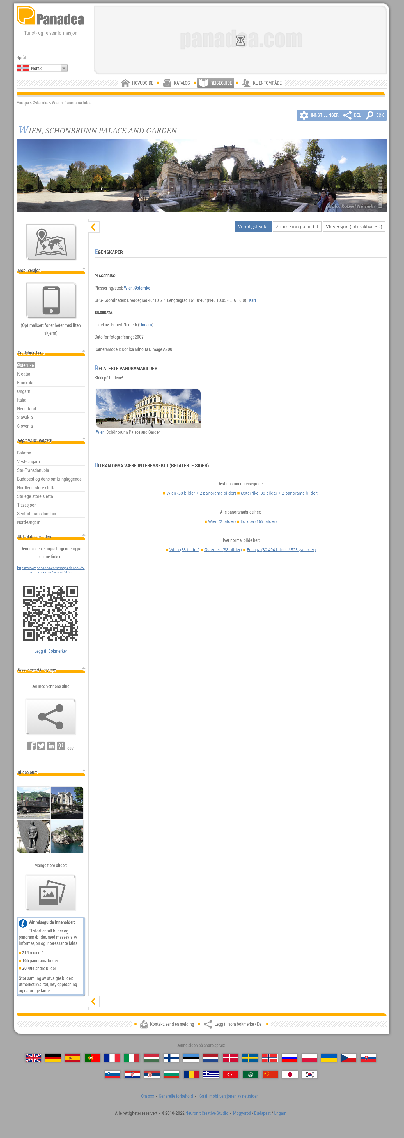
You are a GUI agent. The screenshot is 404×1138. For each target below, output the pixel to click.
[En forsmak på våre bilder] (51, 893)
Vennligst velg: (253, 226)
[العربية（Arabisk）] (251, 1075)
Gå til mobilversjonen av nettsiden (229, 1096)
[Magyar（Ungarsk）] (152, 1058)
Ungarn (145, 324)
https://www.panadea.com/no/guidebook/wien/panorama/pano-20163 (51, 569)
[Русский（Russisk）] (290, 1058)
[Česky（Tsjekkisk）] (349, 1058)
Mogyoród (242, 1113)
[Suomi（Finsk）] (171, 1058)
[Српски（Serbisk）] (152, 1075)
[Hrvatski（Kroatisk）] (132, 1075)
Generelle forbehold (176, 1096)
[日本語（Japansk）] (290, 1075)
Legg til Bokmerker (51, 651)
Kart (252, 300)
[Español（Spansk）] (73, 1058)
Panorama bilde (77, 103)
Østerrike (40, 103)
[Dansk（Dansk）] (230, 1058)
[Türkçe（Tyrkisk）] (231, 1075)
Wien (56, 103)
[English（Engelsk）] (33, 1058)
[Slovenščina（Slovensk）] (113, 1075)
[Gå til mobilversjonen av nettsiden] (51, 300)
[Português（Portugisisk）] (92, 1058)
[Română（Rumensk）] (191, 1075)
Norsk (36, 68)
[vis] (94, 1001)
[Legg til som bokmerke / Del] (51, 717)
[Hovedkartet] (51, 242)
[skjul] (94, 227)
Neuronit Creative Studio (206, 1113)
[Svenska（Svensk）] (250, 1058)
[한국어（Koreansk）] (310, 1075)
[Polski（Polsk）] (309, 1058)
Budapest (262, 1113)
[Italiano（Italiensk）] (132, 1058)
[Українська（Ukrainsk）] (329, 1058)
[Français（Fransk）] (112, 1058)
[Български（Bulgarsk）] (172, 1075)
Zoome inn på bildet (297, 226)
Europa (259, 521)
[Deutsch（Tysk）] (53, 1058)
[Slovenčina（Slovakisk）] (369, 1058)
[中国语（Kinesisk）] (270, 1075)
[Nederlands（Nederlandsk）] (211, 1058)
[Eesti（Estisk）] (191, 1058)
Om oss (147, 1096)
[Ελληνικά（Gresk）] (211, 1075)
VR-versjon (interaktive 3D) (354, 226)
